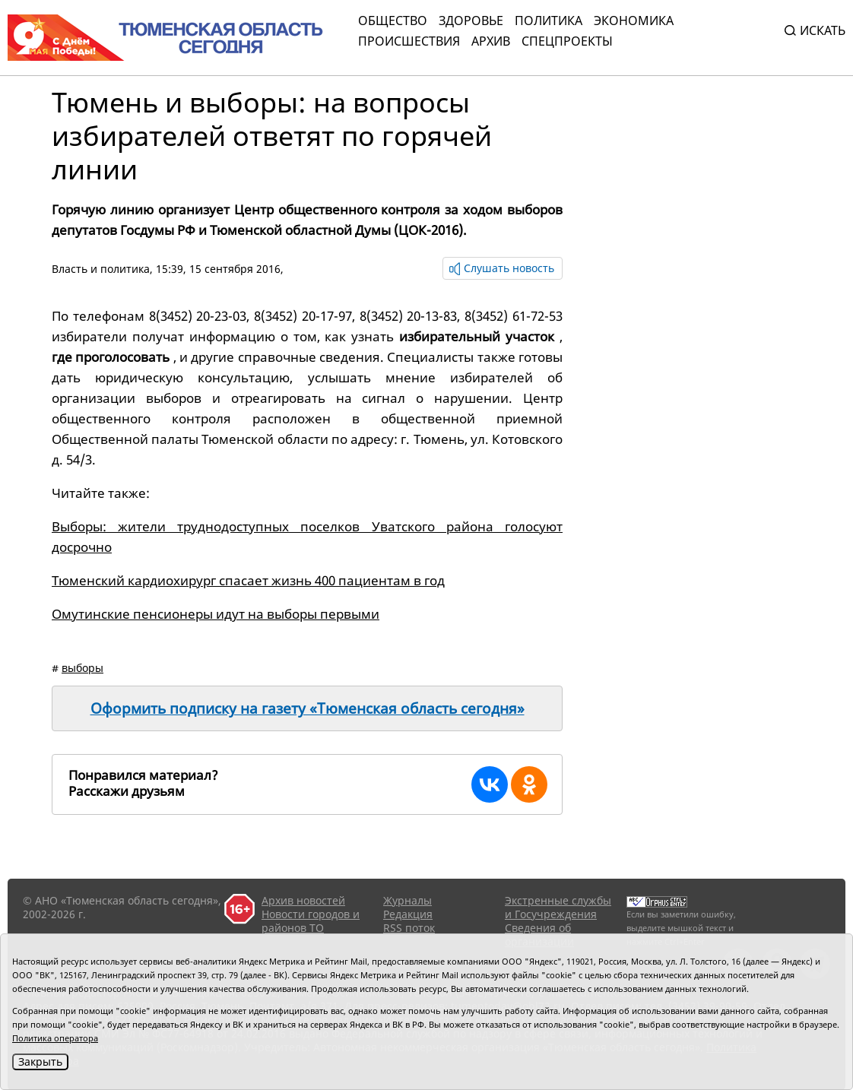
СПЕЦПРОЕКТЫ (567, 41)
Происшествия (409, 41)
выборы (82, 668)
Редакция (408, 914)
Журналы (407, 900)
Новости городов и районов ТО (311, 921)
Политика (548, 20)
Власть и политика (101, 268)
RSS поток (409, 927)
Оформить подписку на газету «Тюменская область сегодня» (307, 708)
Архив (490, 41)
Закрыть (40, 1061)
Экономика (634, 20)
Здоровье (471, 20)
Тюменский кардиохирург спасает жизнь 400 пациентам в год (248, 580)
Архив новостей (303, 900)
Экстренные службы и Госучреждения (558, 907)
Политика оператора (55, 1038)
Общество (392, 20)
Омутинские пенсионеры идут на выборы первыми (215, 614)
